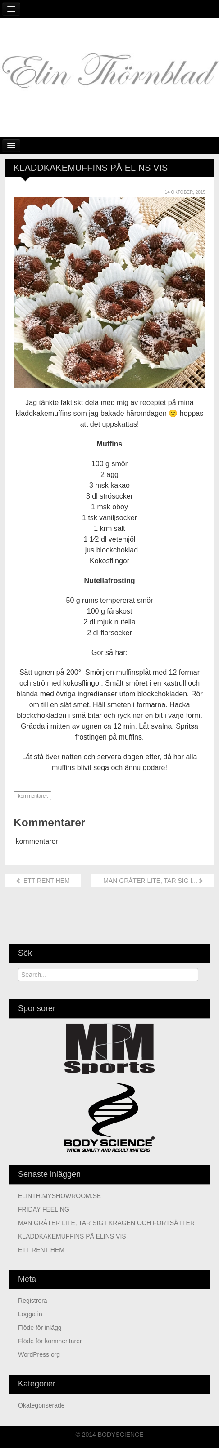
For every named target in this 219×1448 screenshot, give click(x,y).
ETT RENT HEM (42, 880)
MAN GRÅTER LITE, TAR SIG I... (152, 880)
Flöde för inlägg (40, 1327)
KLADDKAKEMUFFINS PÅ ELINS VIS (72, 1236)
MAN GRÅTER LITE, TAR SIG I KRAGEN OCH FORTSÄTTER (106, 1222)
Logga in (30, 1314)
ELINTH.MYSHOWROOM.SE (59, 1195)
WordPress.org (39, 1354)
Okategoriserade (41, 1405)
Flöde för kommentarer (50, 1341)
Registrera (32, 1300)
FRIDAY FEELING (43, 1209)
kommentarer (32, 795)
